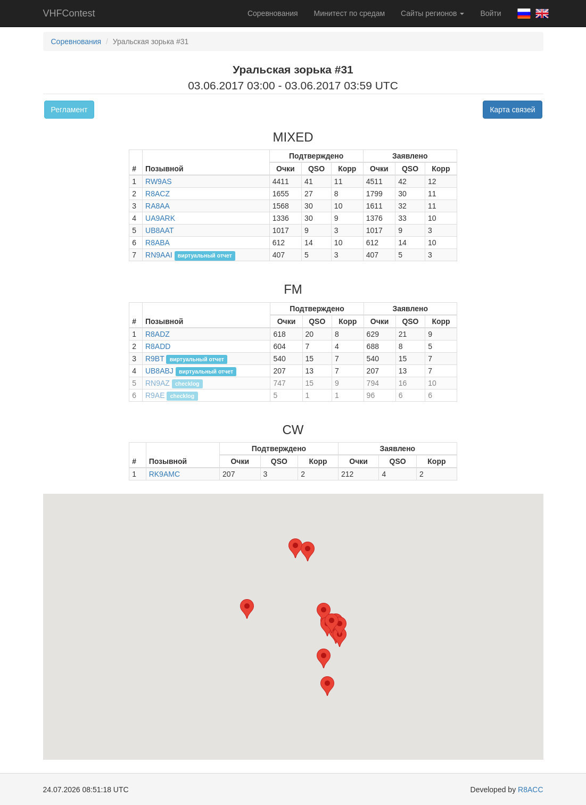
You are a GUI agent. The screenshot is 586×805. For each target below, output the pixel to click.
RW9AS (158, 181)
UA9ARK (160, 218)
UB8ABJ (159, 371)
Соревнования (272, 13)
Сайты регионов (432, 13)
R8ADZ (157, 334)
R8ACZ (157, 193)
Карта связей (512, 109)
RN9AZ (157, 383)
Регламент (69, 109)
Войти (490, 13)
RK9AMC (164, 474)
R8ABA (157, 242)
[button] (324, 658)
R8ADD (157, 346)
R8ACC (530, 789)
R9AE (155, 395)
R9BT (154, 358)
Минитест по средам (349, 13)
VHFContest (69, 13)
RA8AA (157, 206)
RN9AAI (158, 255)
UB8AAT (159, 230)
